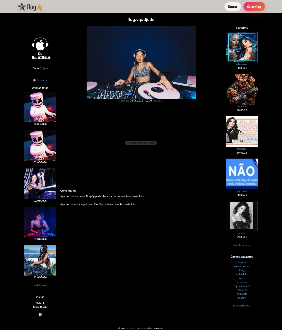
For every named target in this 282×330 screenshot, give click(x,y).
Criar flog (254, 6)
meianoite (242, 106)
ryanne (242, 233)
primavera (242, 293)
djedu (45, 68)
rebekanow (242, 64)
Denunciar (40, 80)
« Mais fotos (40, 285)
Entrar (233, 6)
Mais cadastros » (242, 305)
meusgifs (241, 148)
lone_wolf (242, 191)
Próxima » (158, 100)
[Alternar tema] (217, 6)
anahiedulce (242, 274)
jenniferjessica (241, 266)
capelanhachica (242, 286)
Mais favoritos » (242, 245)
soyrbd (242, 278)
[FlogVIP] (30, 6)
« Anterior (123, 100)
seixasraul (242, 282)
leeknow (242, 297)
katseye (242, 262)
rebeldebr (242, 289)
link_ (242, 270)
